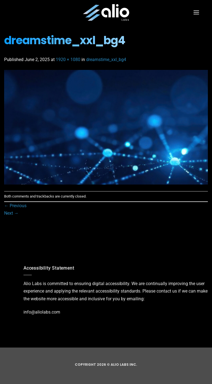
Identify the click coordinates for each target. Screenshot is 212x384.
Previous (15, 205)
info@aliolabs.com (41, 312)
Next (11, 213)
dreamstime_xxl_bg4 (106, 59)
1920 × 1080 (68, 59)
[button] (196, 12)
